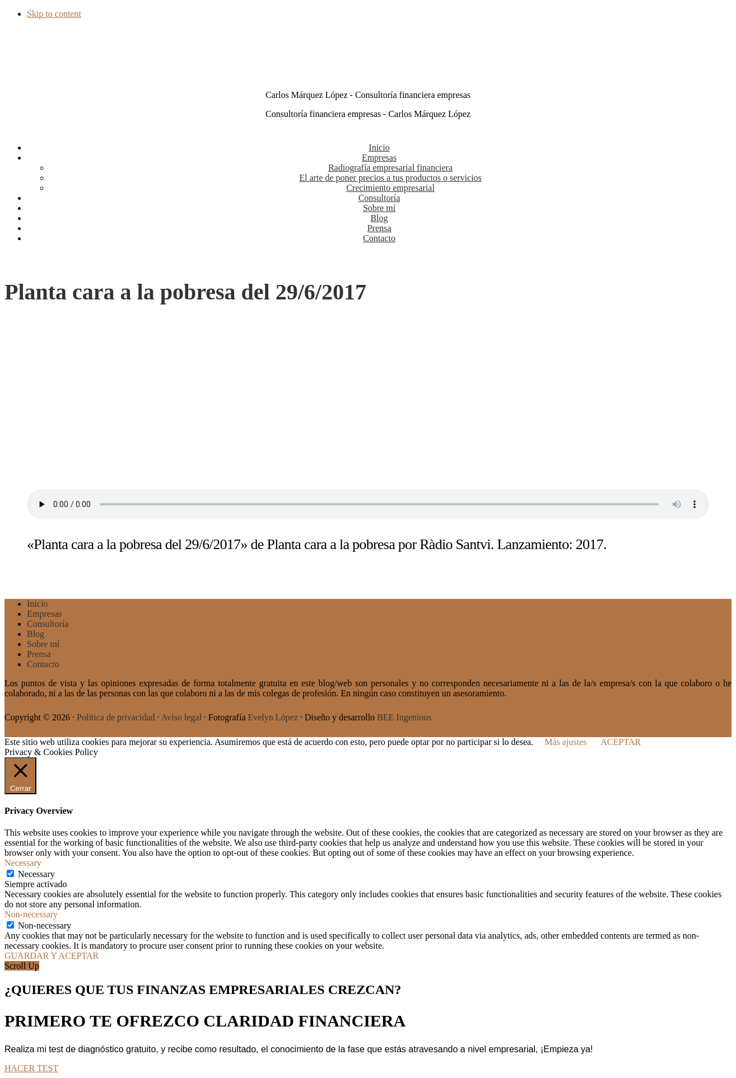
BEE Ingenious (404, 717)
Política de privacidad (116, 717)
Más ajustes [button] (565, 742)
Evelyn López (272, 717)
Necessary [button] (22, 863)
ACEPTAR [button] (620, 742)
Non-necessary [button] (31, 914)
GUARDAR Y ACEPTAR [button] (51, 955)
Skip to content (54, 13)
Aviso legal (181, 717)
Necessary (36, 874)
